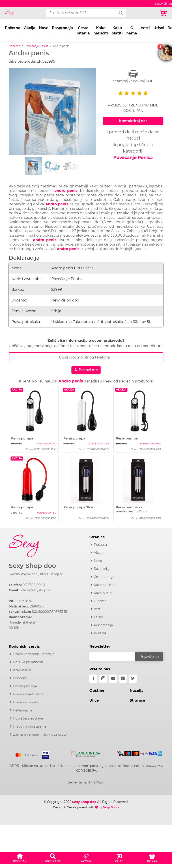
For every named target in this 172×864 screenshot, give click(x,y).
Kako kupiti (22, 670)
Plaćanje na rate (25, 702)
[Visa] (43, 754)
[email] (115, 656)
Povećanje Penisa (36, 46)
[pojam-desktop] (81, 13)
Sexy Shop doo (32, 565)
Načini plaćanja (25, 686)
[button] (20, 857)
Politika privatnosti (28, 662)
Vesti (145, 28)
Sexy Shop (111, 807)
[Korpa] (164, 12)
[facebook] (93, 679)
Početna (12, 28)
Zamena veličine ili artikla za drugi (40, 734)
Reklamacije (22, 710)
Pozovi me (86, 370)
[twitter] (133, 679)
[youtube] (113, 679)
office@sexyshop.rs (35, 590)
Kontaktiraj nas (133, 121)
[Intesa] (86, 753)
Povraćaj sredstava (28, 718)
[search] (121, 13)
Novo (43, 28)
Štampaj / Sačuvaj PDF (133, 76)
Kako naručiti (100, 30)
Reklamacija (103, 625)
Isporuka (20, 678)
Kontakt (100, 633)
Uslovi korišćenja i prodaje (33, 654)
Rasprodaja (62, 28)
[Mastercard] (26, 754)
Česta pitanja (83, 30)
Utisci (158, 28)
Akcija (29, 28)
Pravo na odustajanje (29, 726)
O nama (131, 30)
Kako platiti (117, 30)
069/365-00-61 (34, 585)
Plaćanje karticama (28, 694)
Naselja (137, 690)
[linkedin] (123, 679)
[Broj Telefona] (86, 357)
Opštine (96, 690)
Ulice (94, 700)
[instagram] (103, 679)
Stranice (137, 700)
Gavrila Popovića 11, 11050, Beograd (36, 574)
